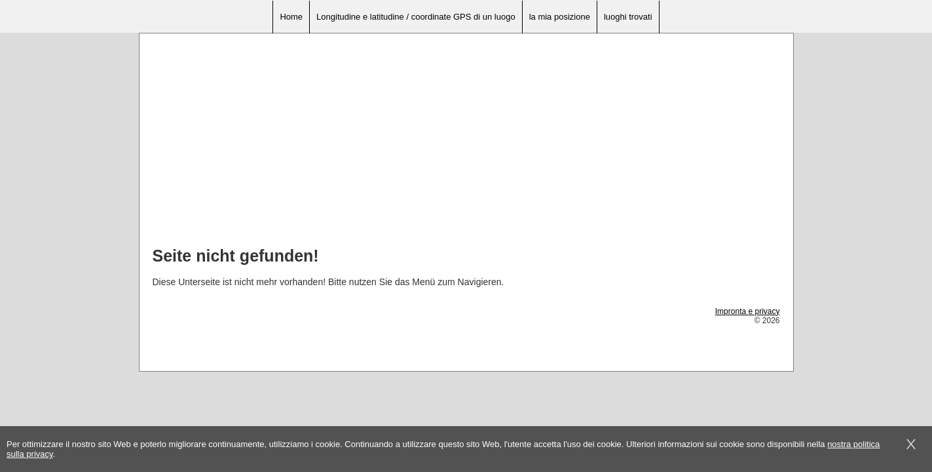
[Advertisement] (466, 145)
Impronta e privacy (747, 311)
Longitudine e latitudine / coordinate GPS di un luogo (415, 17)
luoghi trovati (628, 17)
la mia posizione (559, 17)
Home (291, 17)
